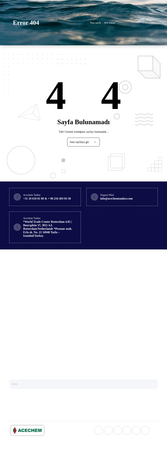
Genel (20, 351)
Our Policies (19, 398)
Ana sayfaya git (84, 142)
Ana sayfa (95, 22)
